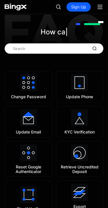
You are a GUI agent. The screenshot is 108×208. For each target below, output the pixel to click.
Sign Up (78, 6)
